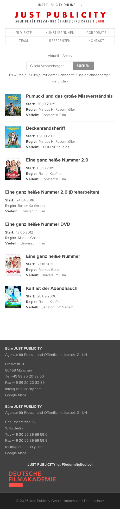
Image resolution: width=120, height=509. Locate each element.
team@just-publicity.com (24, 447)
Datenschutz (94, 501)
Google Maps (15, 395)
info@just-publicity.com (23, 389)
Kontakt (96, 40)
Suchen (83, 66)
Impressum (72, 501)
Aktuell (53, 55)
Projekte (23, 32)
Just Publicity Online (56, 5)
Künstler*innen (60, 32)
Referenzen (60, 40)
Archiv (67, 55)
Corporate (96, 32)
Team (23, 40)
